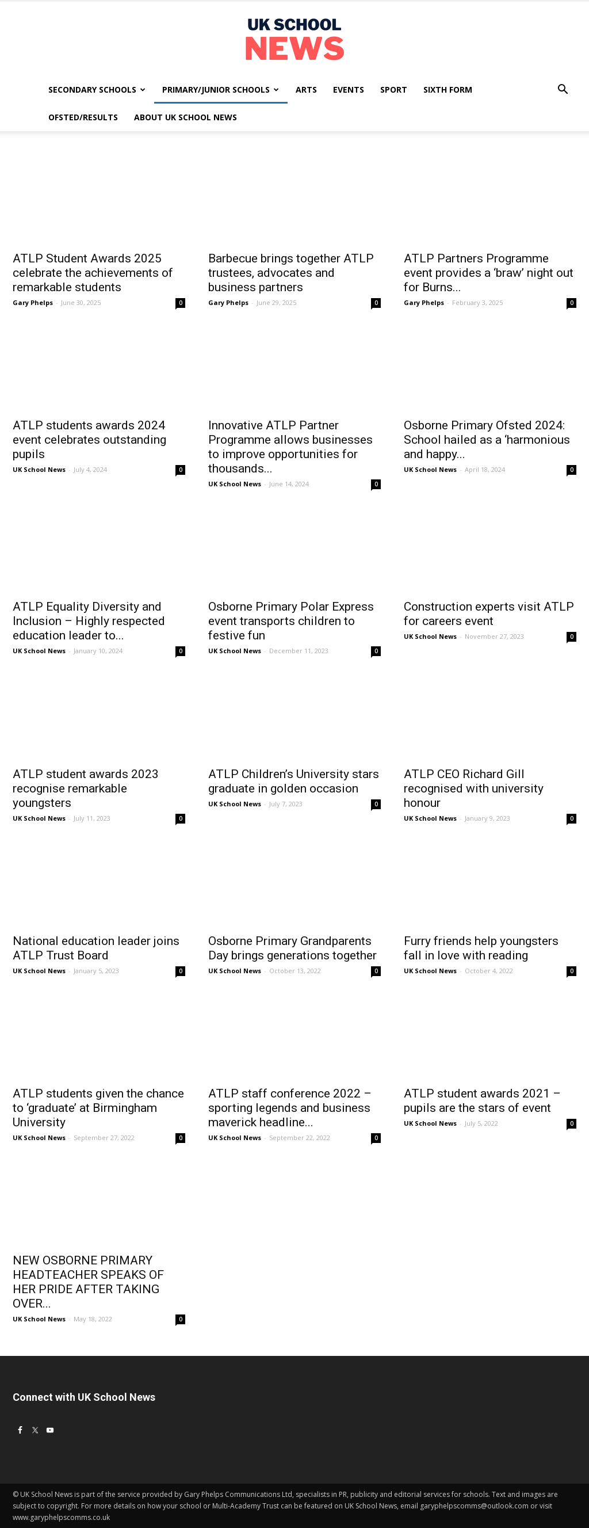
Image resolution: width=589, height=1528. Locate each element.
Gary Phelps (33, 302)
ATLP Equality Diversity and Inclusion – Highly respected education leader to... (89, 621)
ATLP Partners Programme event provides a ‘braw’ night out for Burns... (488, 273)
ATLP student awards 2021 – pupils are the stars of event (482, 1101)
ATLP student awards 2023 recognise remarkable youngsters (86, 788)
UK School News (39, 469)
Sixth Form (447, 89)
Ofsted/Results (83, 117)
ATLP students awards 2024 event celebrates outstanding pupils (89, 439)
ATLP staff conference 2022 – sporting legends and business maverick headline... (290, 1108)
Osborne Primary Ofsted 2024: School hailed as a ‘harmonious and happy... (487, 439)
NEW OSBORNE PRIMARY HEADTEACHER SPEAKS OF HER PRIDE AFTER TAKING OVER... (88, 1281)
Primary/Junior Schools (220, 89)
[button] (562, 90)
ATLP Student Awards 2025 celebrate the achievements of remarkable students (93, 273)
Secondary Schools (97, 89)
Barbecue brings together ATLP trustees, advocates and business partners (291, 273)
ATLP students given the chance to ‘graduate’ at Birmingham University (98, 1108)
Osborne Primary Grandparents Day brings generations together (292, 948)
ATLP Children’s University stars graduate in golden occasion (293, 781)
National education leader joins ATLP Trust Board (96, 948)
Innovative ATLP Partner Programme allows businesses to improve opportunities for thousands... (290, 446)
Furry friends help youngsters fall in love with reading (481, 948)
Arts (306, 89)
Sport (393, 89)
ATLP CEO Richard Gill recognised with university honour (474, 788)
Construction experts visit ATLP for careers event (489, 614)
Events (348, 89)
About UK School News (185, 117)
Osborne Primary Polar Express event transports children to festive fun (291, 621)
